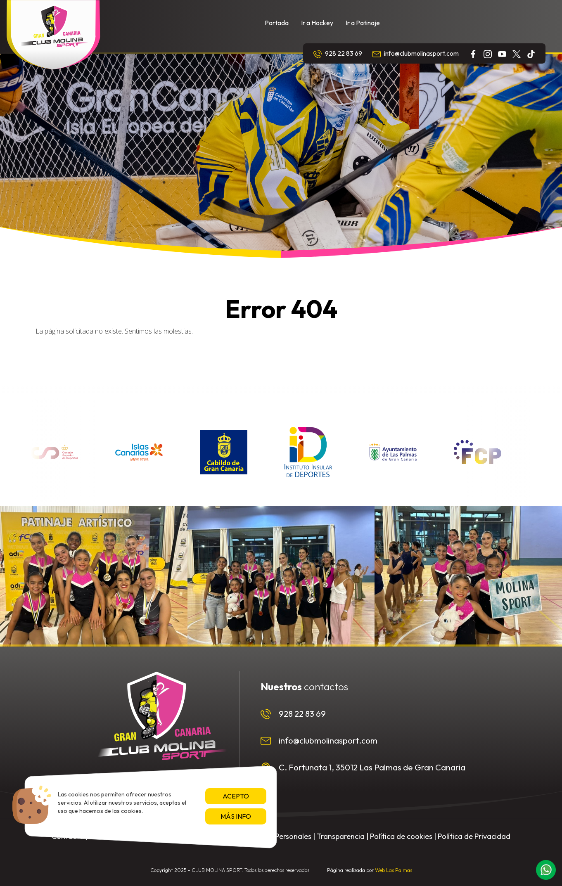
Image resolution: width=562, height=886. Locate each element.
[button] (546, 870)
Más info (236, 816)
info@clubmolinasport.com (415, 53)
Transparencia (341, 836)
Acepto (236, 796)
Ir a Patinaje (363, 23)
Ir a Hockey (317, 23)
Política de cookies (401, 836)
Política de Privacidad (474, 836)
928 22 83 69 (337, 53)
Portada (277, 23)
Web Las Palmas (393, 870)
